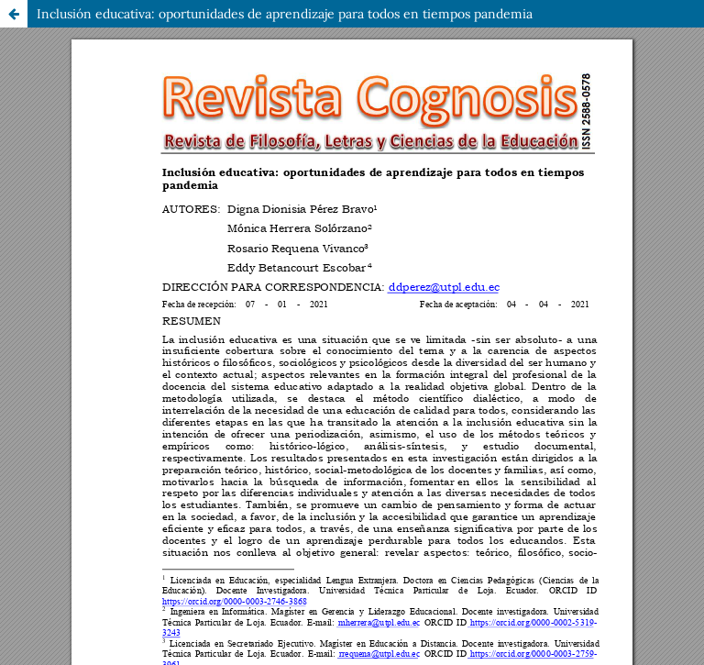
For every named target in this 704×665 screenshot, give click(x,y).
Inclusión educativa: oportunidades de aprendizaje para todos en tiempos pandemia (285, 14)
